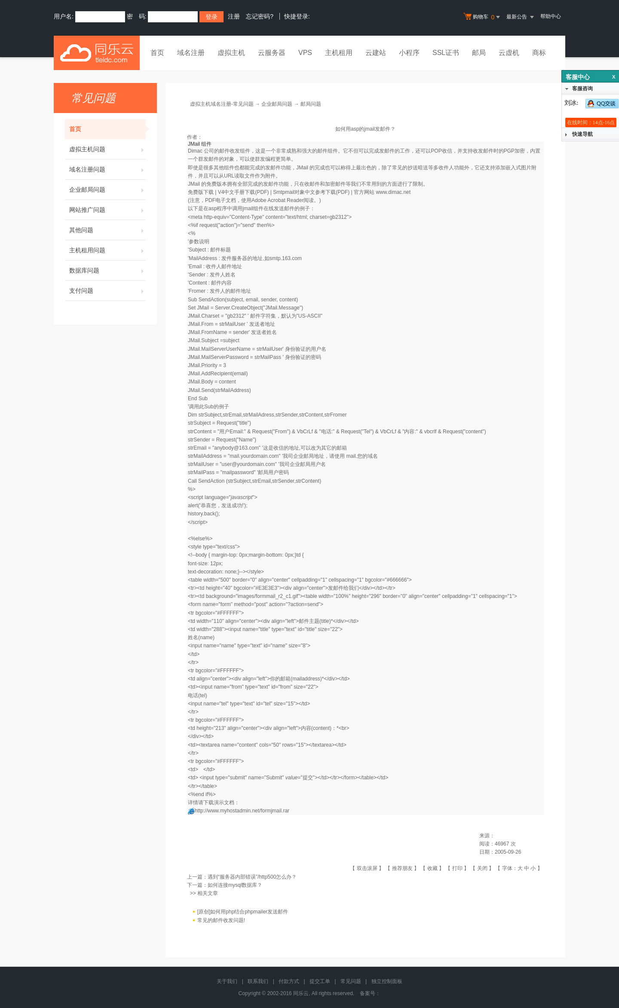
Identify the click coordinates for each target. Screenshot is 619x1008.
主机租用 (338, 52)
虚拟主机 (231, 52)
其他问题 (107, 230)
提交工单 (320, 981)
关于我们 (227, 981)
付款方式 (289, 981)
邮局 (479, 52)
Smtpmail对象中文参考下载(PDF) (311, 192)
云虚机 (509, 52)
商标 (539, 52)
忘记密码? (259, 16)
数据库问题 (107, 270)
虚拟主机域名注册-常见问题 (222, 104)
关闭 (482, 868)
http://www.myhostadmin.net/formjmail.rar (242, 811)
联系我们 (258, 981)
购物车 (482, 17)
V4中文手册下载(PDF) (243, 192)
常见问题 (350, 981)
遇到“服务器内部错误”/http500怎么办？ (252, 877)
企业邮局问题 (107, 189)
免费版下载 (201, 192)
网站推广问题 (107, 209)
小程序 (409, 52)
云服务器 (271, 52)
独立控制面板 (386, 981)
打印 (457, 868)
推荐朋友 (402, 868)
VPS (305, 52)
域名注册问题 (107, 169)
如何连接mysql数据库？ (235, 885)
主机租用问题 (107, 250)
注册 (234, 16)
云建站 (375, 52)
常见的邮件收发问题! (221, 921)
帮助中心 (550, 16)
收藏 (432, 868)
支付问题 (107, 290)
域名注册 (191, 52)
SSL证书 (445, 52)
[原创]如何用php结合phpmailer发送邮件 (242, 912)
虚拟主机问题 (107, 149)
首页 (157, 52)
